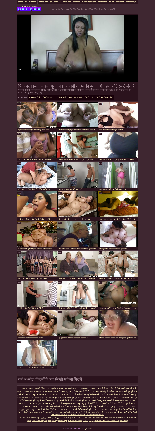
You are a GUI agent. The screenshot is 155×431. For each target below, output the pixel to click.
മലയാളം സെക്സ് (50, 391)
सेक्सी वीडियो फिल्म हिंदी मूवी (49, 401)
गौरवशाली (62, 98)
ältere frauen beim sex (117, 418)
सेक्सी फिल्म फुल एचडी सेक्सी (102, 401)
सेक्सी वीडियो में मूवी (130, 412)
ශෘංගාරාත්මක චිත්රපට (95, 415)
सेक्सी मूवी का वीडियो (84, 401)
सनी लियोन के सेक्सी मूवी (83, 409)
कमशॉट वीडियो (102, 2)
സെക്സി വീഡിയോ (100, 412)
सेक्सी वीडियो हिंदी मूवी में (82, 406)
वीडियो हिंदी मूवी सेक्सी (125, 403)
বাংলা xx (20, 391)
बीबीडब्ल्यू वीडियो (75, 98)
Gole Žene (22, 418)
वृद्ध (51, 2)
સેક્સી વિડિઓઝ (101, 398)
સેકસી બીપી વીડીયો (109, 403)
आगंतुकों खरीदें (87, 429)
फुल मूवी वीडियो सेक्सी (91, 394)
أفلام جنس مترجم (58, 418)
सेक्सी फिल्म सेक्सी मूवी (130, 398)
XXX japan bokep (121, 421)
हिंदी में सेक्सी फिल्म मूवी (86, 398)
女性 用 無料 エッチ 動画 (105, 421)
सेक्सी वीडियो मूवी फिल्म (68, 401)
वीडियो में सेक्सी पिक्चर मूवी (63, 406)
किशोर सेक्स (32, 2)
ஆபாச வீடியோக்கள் (55, 394)
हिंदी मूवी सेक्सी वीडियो (81, 391)
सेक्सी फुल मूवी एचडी (130, 391)
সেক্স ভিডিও (104, 394)
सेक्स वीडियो (50, 409)
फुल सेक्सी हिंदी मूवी (103, 388)
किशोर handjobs (49, 98)
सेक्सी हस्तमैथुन (131, 2)
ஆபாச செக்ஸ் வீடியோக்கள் (103, 409)
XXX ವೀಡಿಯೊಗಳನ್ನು (37, 406)
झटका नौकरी (67, 2)
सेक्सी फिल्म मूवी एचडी (128, 388)
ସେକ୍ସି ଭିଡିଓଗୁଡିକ (38, 398)
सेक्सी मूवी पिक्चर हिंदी (29, 7)
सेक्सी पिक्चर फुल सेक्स (115, 391)
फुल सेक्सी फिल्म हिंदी (24, 394)
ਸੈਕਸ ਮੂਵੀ (94, 406)
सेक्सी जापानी (120, 2)
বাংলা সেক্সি (112, 398)
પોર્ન (42, 412)
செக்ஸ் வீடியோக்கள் (32, 391)
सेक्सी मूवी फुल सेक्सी (70, 412)
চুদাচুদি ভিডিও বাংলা (42, 388)
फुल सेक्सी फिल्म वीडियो (124, 409)
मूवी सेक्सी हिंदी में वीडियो (93, 403)
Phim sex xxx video (75, 421)
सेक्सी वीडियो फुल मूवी (69, 398)
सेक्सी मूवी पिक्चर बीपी (104, 98)
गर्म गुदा (111, 2)
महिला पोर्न (49, 406)
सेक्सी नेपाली (79, 394)
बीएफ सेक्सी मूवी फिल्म (54, 398)
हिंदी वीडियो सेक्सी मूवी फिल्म (62, 403)
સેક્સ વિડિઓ (115, 388)
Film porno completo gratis (42, 421)
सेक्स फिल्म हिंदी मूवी (24, 398)
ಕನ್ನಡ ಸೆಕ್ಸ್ (69, 391)
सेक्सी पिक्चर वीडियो (116, 394)
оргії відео (31, 418)
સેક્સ (119, 398)
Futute (49, 418)
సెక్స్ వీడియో (35, 409)
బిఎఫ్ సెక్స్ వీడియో (84, 412)
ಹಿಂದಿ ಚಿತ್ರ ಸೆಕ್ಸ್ (78, 403)
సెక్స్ (37, 401)
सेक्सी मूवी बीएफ (34, 412)
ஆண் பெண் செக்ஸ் (26, 388)
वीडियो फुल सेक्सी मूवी (27, 401)
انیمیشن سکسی (88, 421)
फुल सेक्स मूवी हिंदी (116, 412)
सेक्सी (43, 409)
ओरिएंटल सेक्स (43, 2)
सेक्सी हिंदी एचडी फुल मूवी (108, 406)
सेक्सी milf (57, 2)
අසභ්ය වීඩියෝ (123, 406)
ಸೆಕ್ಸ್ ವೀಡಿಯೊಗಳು (39, 394)
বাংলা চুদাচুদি (70, 418)
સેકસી (92, 391)
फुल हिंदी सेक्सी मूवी (131, 394)
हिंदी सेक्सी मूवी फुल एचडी (53, 412)
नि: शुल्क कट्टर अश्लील (89, 2)
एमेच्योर (20, 2)
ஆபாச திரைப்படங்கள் (86, 388)
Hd (26, 2)
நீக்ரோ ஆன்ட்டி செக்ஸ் (64, 409)
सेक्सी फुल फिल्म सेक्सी (121, 401)
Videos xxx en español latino (97, 418)
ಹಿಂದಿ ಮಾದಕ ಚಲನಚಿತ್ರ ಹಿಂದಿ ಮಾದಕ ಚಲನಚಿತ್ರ (68, 415)
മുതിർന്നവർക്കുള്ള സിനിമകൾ (63, 388)
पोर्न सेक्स (62, 391)
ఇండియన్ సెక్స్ (100, 391)
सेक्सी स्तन (76, 2)
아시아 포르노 (41, 418)
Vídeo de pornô (81, 418)
